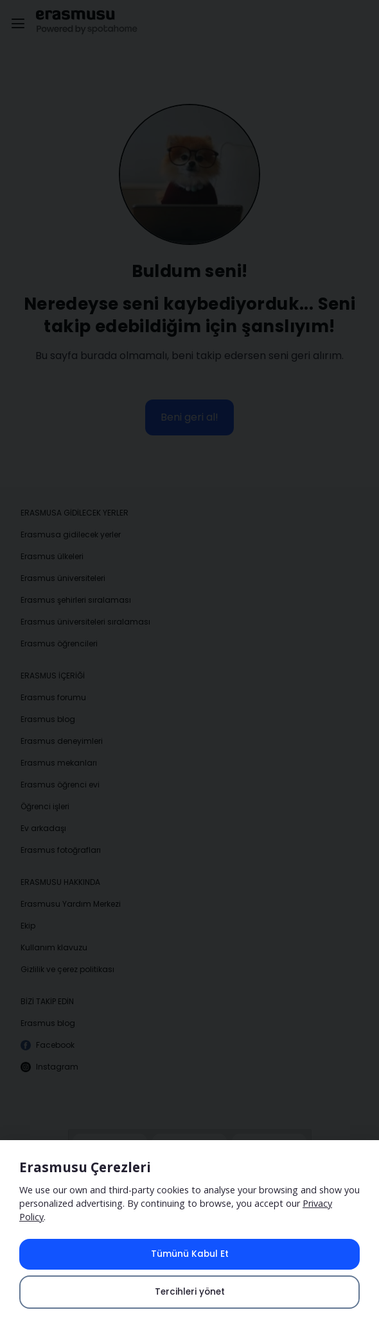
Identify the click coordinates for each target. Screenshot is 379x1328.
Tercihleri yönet (190, 1292)
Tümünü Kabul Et (190, 1254)
